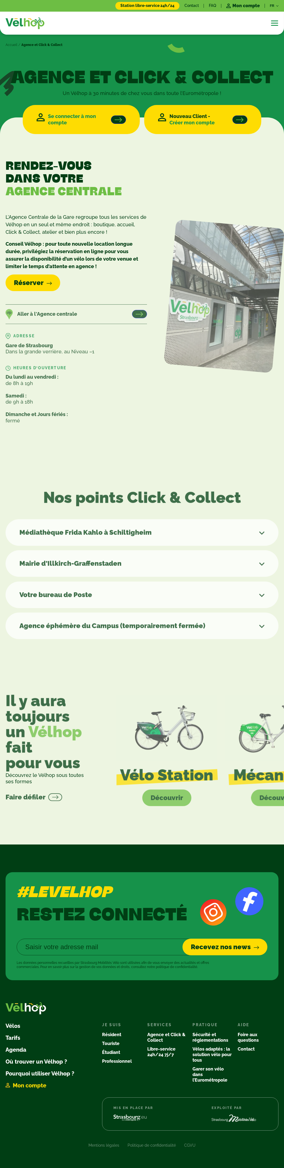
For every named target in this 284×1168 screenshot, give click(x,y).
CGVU (190, 1145)
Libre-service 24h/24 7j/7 (161, 1051)
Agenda (16, 1049)
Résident (111, 1034)
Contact (191, 5)
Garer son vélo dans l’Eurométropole (209, 1074)
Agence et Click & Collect (166, 1037)
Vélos (13, 1026)
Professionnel (117, 1061)
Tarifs (13, 1037)
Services (159, 1025)
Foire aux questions (248, 1037)
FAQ (212, 5)
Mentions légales (103, 1145)
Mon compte (29, 1085)
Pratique (204, 1025)
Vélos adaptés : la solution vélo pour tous (212, 1054)
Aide (243, 1025)
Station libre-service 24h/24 (147, 5)
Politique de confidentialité (152, 1145)
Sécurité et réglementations (210, 1037)
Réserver (29, 283)
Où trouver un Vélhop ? (36, 1061)
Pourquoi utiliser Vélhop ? (40, 1073)
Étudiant (111, 1052)
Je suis (111, 1025)
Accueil (11, 45)
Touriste (111, 1043)
